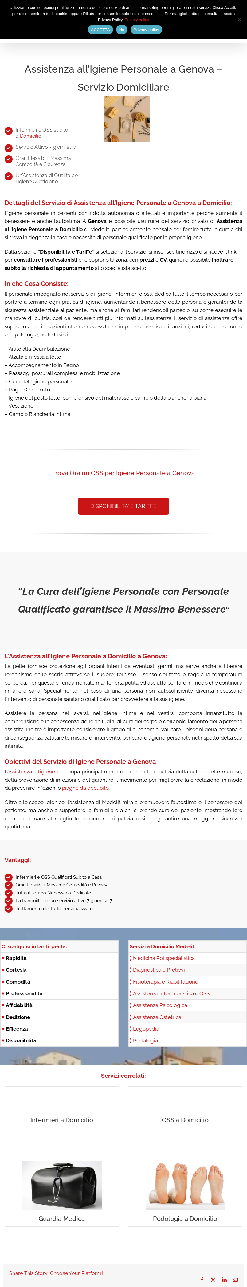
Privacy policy (137, 20)
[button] (123, 506)
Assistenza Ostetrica (157, 1017)
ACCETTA (100, 29)
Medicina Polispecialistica (164, 958)
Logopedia (146, 1029)
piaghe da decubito (85, 788)
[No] (239, 19)
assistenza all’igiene (31, 771)
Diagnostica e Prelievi (157, 970)
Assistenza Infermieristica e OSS (171, 993)
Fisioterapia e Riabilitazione (165, 982)
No (121, 29)
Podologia (145, 1040)
